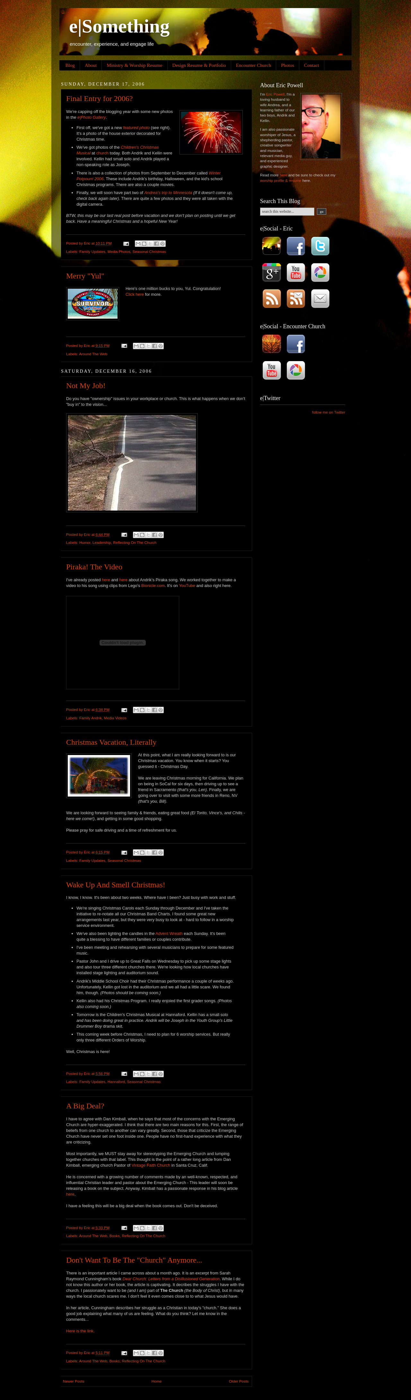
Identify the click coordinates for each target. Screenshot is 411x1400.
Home (157, 1381)
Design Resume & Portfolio (199, 65)
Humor (84, 542)
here (106, 579)
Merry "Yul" (85, 276)
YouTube (187, 585)
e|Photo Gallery (91, 117)
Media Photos (119, 251)
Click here (135, 294)
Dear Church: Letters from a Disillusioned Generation (171, 1278)
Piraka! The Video (94, 567)
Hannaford (116, 1081)
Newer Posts (73, 1381)
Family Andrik (90, 718)
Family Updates (92, 251)
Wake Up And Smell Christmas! (115, 885)
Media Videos (115, 718)
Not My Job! (86, 385)
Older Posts (239, 1381)
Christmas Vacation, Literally (111, 742)
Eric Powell (275, 94)
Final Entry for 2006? (99, 98)
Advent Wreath (169, 933)
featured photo (136, 127)
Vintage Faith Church (151, 1165)
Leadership (101, 542)
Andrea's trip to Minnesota (168, 192)
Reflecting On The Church (134, 542)
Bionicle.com (153, 585)
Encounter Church (253, 65)
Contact (311, 65)
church (102, 153)
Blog (70, 65)
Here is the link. (80, 1331)
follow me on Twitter (328, 412)
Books (114, 1236)
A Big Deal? (85, 1106)
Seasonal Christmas (149, 251)
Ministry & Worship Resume (134, 65)
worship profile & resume (281, 180)
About (91, 65)
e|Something (119, 26)
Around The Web (93, 354)
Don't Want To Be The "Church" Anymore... (134, 1260)
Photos (287, 65)
